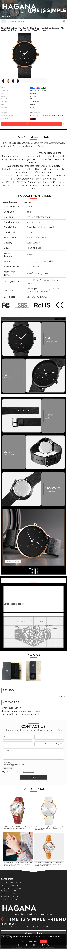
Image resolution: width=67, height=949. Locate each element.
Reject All (23, 941)
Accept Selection (33, 941)
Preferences (37, 945)
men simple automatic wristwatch (20, 714)
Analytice (29, 945)
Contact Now (31, 124)
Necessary (21, 945)
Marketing (45, 945)
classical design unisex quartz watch (21, 711)
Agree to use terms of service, (18, 772)
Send (33, 777)
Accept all (43, 941)
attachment (8, 768)
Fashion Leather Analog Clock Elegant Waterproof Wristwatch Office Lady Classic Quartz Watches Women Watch (48, 828)
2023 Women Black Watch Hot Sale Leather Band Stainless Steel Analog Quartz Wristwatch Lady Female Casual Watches (18, 864)
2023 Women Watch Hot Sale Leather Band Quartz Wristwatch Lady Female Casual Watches (18, 827)
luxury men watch (11, 707)
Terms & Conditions (28, 772)
